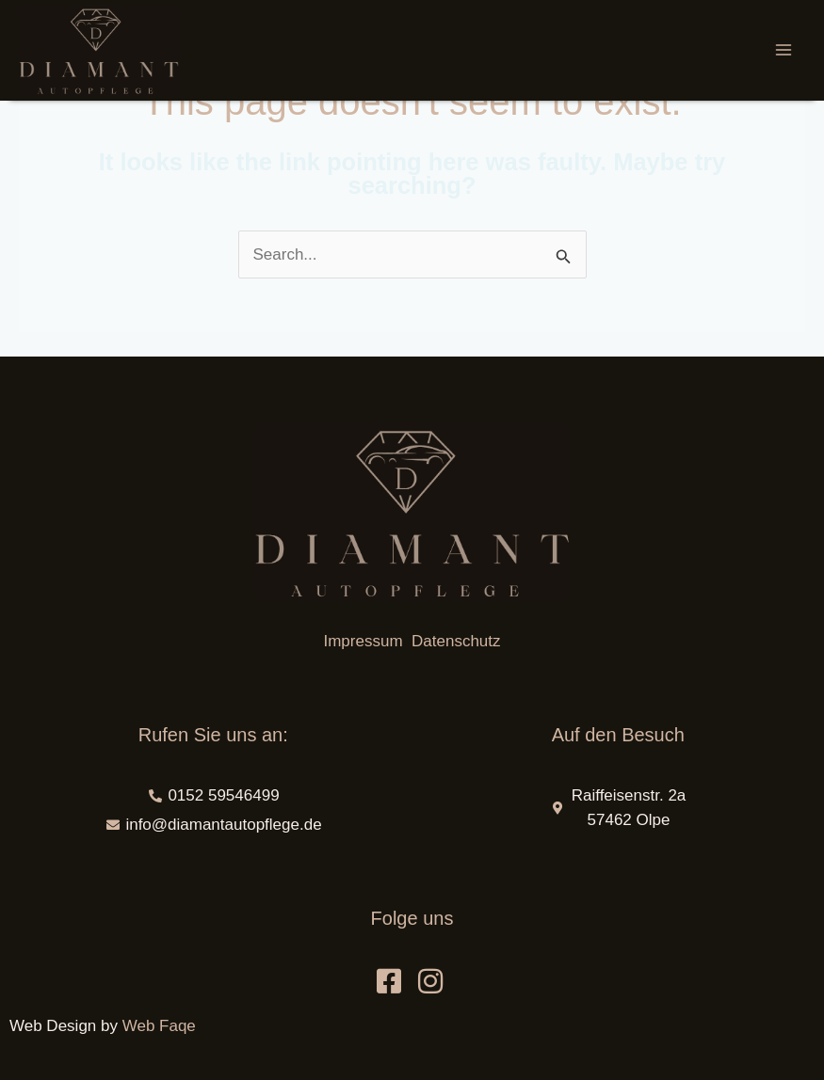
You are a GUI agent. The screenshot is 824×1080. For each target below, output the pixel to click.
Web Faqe (159, 1026)
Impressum (365, 641)
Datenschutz (456, 641)
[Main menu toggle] (784, 50)
